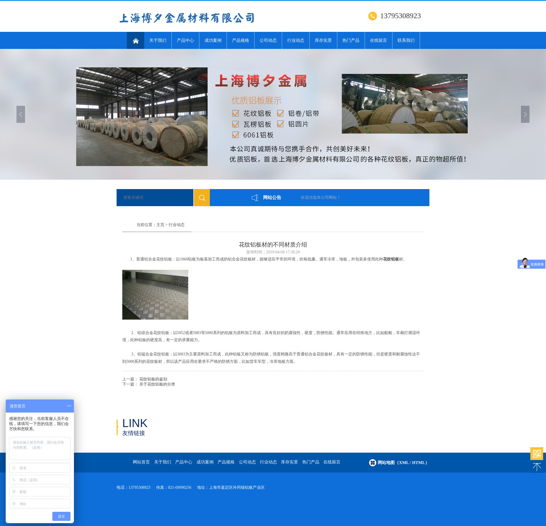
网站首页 (141, 462)
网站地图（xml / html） (403, 462)
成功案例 (213, 40)
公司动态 (268, 40)
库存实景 (323, 40)
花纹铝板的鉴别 (153, 379)
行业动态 (295, 40)
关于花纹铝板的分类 (157, 384)
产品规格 (240, 40)
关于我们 (157, 40)
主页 (160, 225)
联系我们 (406, 40)
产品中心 (185, 40)
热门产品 (350, 40)
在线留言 (378, 40)
